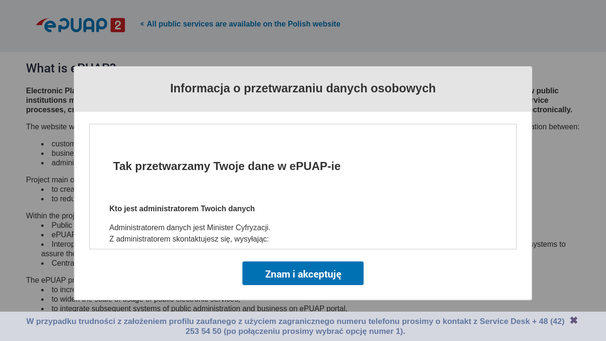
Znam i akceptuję (303, 273)
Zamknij (574, 320)
